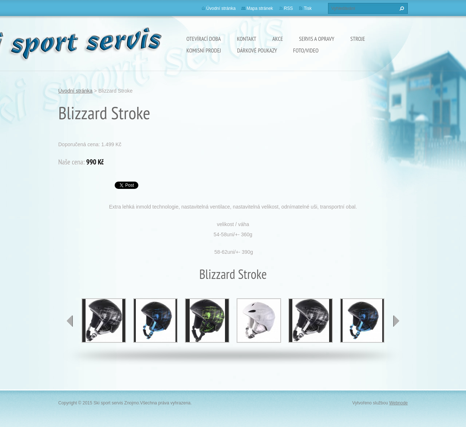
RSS (288, 8)
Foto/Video (306, 50)
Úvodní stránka (221, 8)
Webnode (398, 402)
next (396, 321)
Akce (277, 38)
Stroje (357, 38)
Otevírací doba (203, 38)
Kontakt (246, 38)
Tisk (308, 8)
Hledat (400, 8)
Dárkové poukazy (257, 50)
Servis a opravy (316, 38)
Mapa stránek (259, 8)
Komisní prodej (203, 50)
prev (70, 321)
